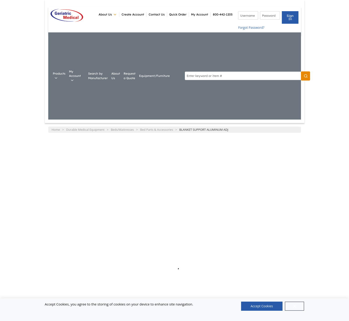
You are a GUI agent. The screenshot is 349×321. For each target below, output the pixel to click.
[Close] (294, 306)
